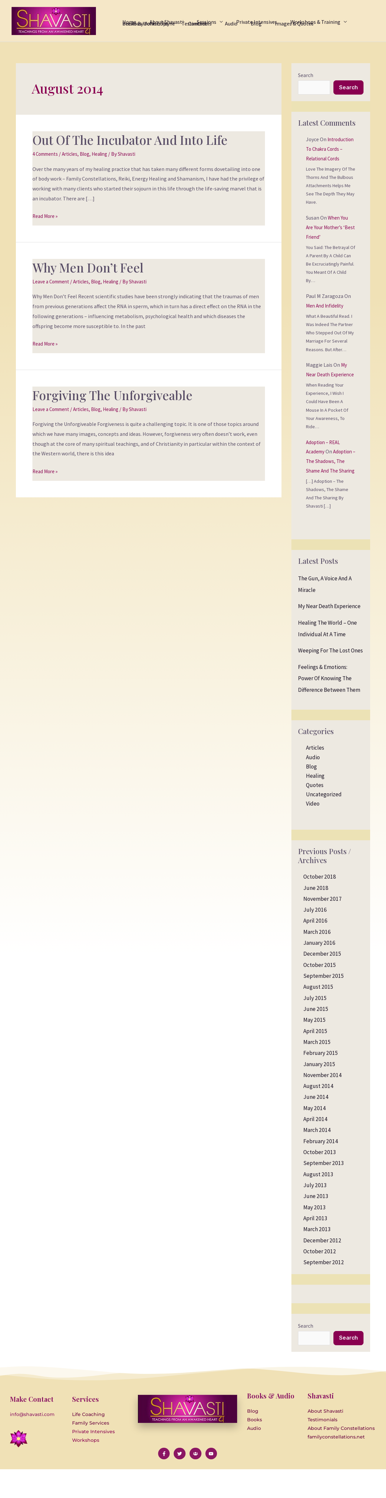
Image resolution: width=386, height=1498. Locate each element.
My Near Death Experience (326, 385)
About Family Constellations (341, 1459)
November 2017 (322, 928)
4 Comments (47, 153)
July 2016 (315, 939)
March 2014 (317, 1159)
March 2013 (317, 1258)
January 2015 (319, 1093)
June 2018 (315, 917)
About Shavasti (325, 1441)
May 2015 (314, 1049)
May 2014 (314, 1137)
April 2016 (315, 950)
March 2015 (317, 1071)
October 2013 (319, 1181)
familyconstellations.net (336, 1467)
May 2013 (314, 1236)
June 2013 (315, 1225)
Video (313, 833)
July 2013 (315, 1214)
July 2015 (315, 1027)
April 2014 (315, 1148)
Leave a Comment (52, 281)
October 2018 (319, 906)
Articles (74, 153)
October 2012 (319, 1280)
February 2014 (320, 1170)
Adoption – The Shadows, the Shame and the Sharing (330, 491)
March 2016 (317, 961)
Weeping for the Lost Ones (330, 680)
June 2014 (315, 1126)
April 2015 (315, 1060)
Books (254, 1450)
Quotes (314, 814)
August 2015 (318, 1016)
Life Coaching (88, 1445)
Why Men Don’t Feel (92, 267)
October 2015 (319, 994)
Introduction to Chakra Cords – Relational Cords (325, 159)
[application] (203, 14)
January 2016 (319, 972)
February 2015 (320, 1082)
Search (305, 75)
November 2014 (322, 1104)
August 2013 (318, 1203)
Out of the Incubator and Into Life (137, 139)
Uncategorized (324, 823)
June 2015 (315, 1038)
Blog (90, 153)
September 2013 (323, 1192)
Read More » (46, 215)
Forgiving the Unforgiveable (118, 394)
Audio (313, 786)
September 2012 (323, 1291)
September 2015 (323, 1005)
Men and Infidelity (326, 316)
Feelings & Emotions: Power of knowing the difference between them (329, 708)
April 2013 (315, 1247)
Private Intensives (93, 1462)
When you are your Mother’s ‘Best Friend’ (327, 238)
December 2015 (322, 983)
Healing (107, 153)
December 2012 (322, 1269)
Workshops (85, 1471)
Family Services (90, 1453)
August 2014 (318, 1115)
